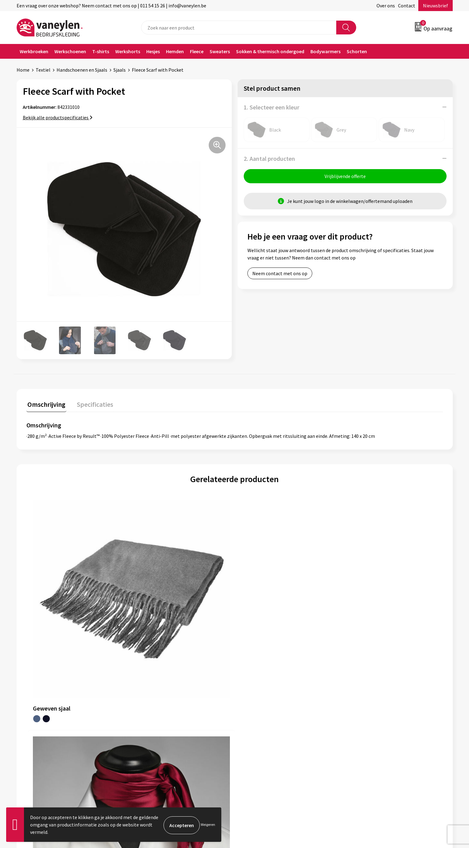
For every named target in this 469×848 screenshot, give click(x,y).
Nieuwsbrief (435, 5)
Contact (406, 5)
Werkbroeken (34, 51)
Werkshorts (127, 51)
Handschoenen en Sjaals (82, 70)
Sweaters (220, 51)
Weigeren (208, 824)
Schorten (357, 51)
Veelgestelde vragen (155, 733)
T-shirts (100, 51)
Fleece (196, 51)
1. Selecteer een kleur (271, 107)
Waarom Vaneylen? (154, 714)
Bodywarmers (325, 51)
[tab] (45, 405)
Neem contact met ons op (279, 274)
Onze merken (148, 696)
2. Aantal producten (269, 158)
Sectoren (143, 705)
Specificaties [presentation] (92, 403)
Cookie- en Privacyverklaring (380, 696)
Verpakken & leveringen (267, 705)
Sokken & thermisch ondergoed (270, 51)
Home (23, 70)
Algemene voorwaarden (375, 687)
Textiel (43, 70)
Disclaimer (361, 705)
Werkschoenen (70, 51)
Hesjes (153, 51)
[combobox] (239, 27)
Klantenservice (258, 687)
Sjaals (119, 70)
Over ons (385, 5)
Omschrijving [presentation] (45, 403)
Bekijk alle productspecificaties (58, 117)
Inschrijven (428, 789)
